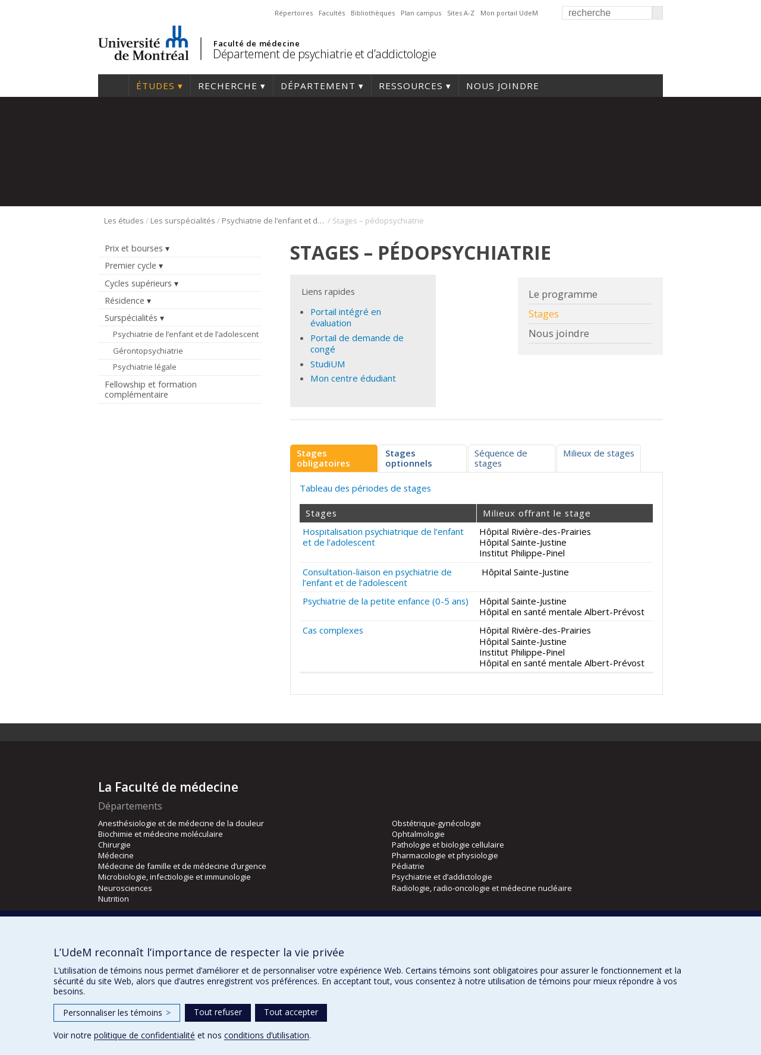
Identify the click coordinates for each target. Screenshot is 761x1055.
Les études (124, 220)
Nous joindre (502, 86)
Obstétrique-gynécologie (436, 823)
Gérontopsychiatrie (148, 350)
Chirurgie (114, 844)
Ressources (411, 86)
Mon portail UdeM (509, 12)
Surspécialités (131, 317)
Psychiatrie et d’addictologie (442, 876)
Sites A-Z (460, 12)
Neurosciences (125, 888)
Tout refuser (218, 1012)
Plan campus (421, 12)
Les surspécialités (182, 220)
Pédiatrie (408, 866)
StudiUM (327, 364)
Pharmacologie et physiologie (445, 855)
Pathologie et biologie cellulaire (448, 844)
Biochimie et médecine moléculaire (160, 834)
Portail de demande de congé (357, 343)
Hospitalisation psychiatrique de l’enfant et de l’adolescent (383, 536)
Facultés (332, 12)
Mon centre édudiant (353, 378)
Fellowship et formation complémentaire (151, 389)
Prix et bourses (134, 248)
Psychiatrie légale (145, 366)
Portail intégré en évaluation (345, 317)
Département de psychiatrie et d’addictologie (324, 54)
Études (155, 86)
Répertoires (294, 12)
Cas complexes (333, 630)
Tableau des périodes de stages (365, 488)
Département (318, 86)
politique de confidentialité (144, 1035)
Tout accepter (291, 1012)
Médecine (116, 855)
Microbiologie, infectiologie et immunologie (174, 876)
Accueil (113, 85)
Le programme (563, 294)
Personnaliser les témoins (117, 1012)
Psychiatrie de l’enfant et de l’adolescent (274, 220)
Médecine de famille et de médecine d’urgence (182, 866)
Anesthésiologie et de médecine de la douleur (181, 823)
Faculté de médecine (256, 43)
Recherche (227, 86)
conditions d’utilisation (266, 1035)
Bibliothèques (373, 12)
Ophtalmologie (418, 834)
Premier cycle (130, 265)
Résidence (124, 300)
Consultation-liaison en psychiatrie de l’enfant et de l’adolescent (377, 577)
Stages (544, 314)
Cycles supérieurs (138, 283)
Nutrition (113, 898)
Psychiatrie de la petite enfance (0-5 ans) (385, 601)
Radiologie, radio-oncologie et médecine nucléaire (482, 888)
